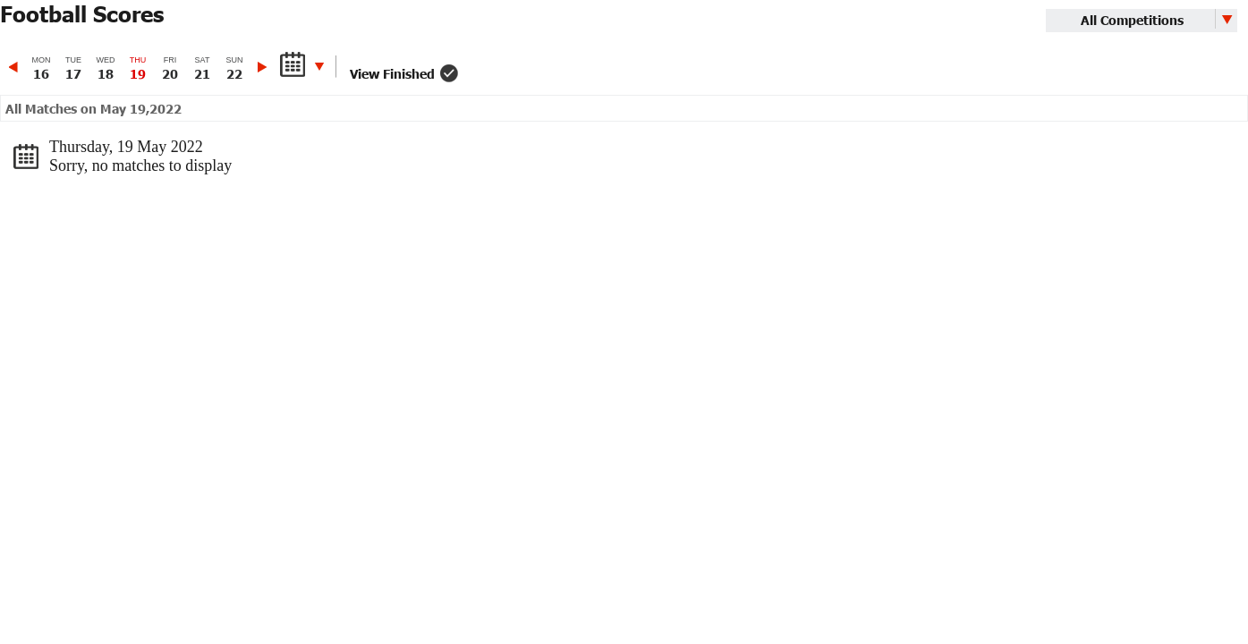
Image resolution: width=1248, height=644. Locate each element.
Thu (138, 68)
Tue (73, 68)
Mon (41, 68)
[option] (41, 68)
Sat (202, 68)
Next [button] (262, 67)
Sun (234, 68)
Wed (105, 68)
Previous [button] (14, 67)
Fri (170, 68)
